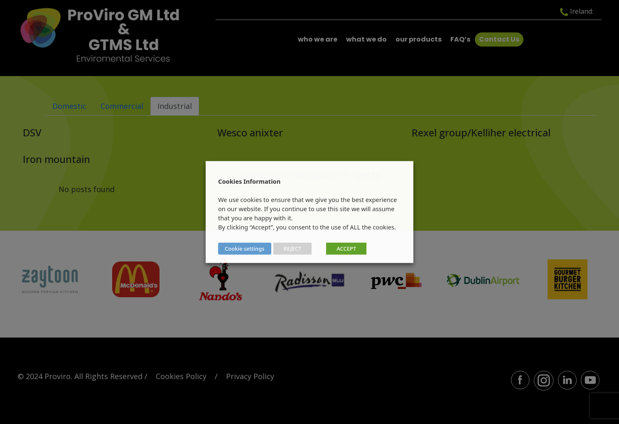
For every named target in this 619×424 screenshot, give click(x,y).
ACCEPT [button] (346, 248)
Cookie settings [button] (245, 248)
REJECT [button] (293, 248)
